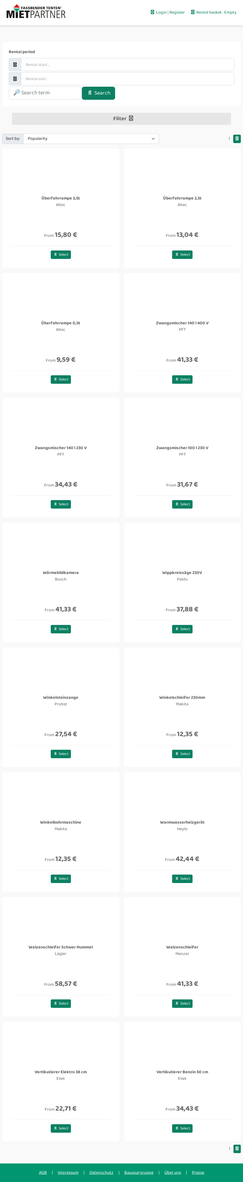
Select (61, 254)
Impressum (68, 1173)
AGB (43, 1173)
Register (177, 12)
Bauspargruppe (139, 1173)
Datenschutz (101, 1173)
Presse (198, 1173)
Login (158, 12)
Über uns (172, 1173)
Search (98, 93)
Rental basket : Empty (213, 12)
